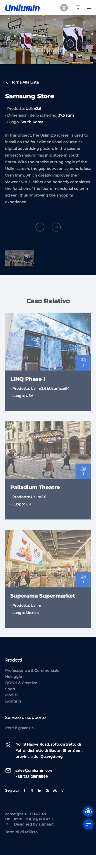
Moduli (11, 695)
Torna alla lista (22, 82)
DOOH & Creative (21, 683)
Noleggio (13, 676)
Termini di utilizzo (21, 832)
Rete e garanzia (19, 728)
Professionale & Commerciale (32, 670)
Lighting (13, 701)
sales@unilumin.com (34, 770)
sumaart (46, 824)
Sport (10, 689)
